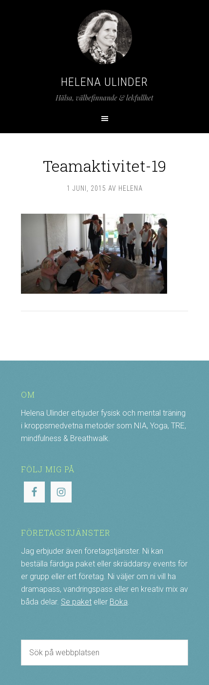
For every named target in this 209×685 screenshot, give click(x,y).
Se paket (76, 601)
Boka (119, 601)
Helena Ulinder (104, 82)
